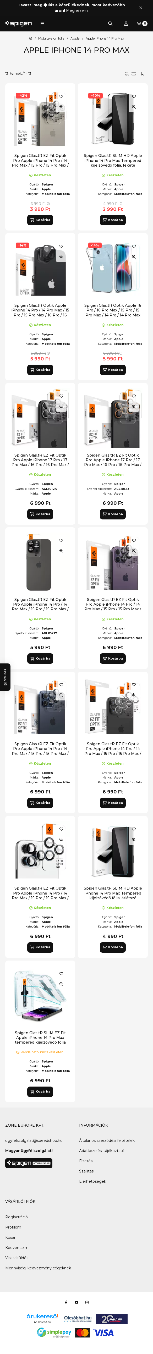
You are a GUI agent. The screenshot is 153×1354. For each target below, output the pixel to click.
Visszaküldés (16, 1258)
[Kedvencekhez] (61, 96)
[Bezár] (140, 7)
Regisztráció (16, 1217)
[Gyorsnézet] (61, 107)
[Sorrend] (143, 73)
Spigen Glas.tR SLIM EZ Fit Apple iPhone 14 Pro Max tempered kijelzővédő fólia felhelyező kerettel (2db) (40, 1040)
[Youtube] (76, 1302)
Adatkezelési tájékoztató (101, 1150)
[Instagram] (87, 1302)
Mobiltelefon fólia (51, 38)
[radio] (133, 73)
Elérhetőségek (92, 1181)
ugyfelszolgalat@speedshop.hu (34, 1140)
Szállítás (86, 1171)
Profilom (13, 1227)
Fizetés (85, 1161)
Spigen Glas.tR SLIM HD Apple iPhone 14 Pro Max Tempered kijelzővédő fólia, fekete (113, 160)
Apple (75, 38)
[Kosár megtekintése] (142, 23)
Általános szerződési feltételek (107, 1140)
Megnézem (77, 10)
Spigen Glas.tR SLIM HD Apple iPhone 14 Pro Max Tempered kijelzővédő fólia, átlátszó (113, 893)
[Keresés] (110, 23)
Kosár (10, 1237)
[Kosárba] (40, 220)
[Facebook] (66, 1302)
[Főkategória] (30, 38)
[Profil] (126, 23)
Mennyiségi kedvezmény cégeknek (38, 1268)
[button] (42, 23)
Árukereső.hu (42, 1322)
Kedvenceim (17, 1247)
